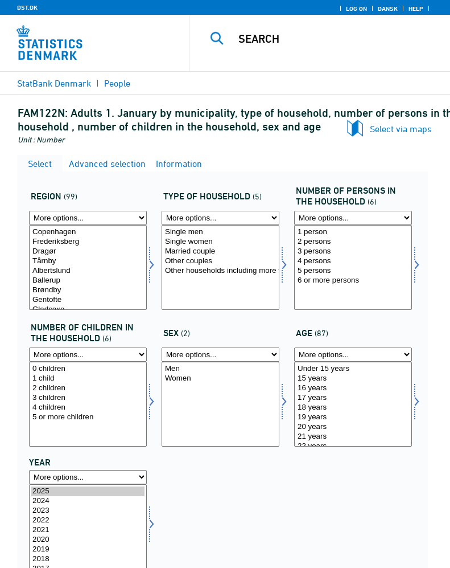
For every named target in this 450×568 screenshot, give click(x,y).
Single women (220, 242)
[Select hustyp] (220, 267)
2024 (88, 501)
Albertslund (88, 271)
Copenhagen (88, 232)
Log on (356, 9)
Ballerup (88, 280)
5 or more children (88, 417)
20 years (353, 427)
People (117, 83)
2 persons (353, 242)
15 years (353, 378)
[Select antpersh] (353, 267)
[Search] (337, 38)
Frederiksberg (88, 242)
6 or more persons (353, 280)
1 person (353, 232)
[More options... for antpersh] (353, 218)
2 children (88, 388)
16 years (353, 388)
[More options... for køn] (220, 355)
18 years (353, 407)
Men (220, 369)
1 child (88, 378)
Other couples (220, 261)
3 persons (353, 251)
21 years (353, 437)
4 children (88, 407)
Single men (220, 232)
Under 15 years (353, 369)
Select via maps (401, 129)
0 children (88, 369)
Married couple (220, 251)
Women (220, 378)
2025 (88, 491)
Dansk (388, 9)
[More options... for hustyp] (220, 218)
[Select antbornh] (88, 404)
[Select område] (88, 267)
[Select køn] (220, 404)
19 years (353, 417)
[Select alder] (353, 404)
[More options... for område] (88, 218)
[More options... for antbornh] (88, 355)
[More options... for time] (88, 477)
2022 (88, 520)
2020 (88, 540)
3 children (88, 398)
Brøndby (88, 290)
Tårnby (88, 261)
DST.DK (27, 7)
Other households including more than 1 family (220, 271)
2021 (88, 530)
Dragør (88, 251)
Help (415, 9)
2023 (88, 511)
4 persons (353, 261)
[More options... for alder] (353, 355)
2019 (88, 549)
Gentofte (88, 300)
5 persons (353, 271)
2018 (88, 559)
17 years (353, 398)
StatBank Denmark (54, 83)
